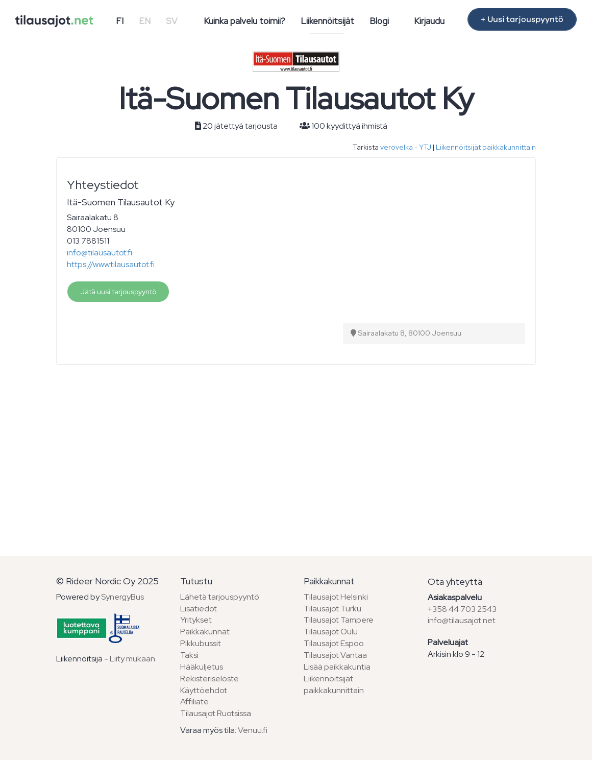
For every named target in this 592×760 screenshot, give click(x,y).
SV (172, 21)
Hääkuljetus (201, 666)
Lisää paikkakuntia (337, 666)
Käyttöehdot (203, 690)
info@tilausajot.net (462, 620)
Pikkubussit (200, 643)
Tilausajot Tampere (339, 619)
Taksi (189, 655)
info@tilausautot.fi (99, 252)
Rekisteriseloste (209, 678)
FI (120, 21)
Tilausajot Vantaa (335, 655)
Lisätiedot (198, 608)
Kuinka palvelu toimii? (244, 21)
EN (145, 21)
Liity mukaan (132, 658)
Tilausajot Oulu (331, 631)
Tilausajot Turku (332, 608)
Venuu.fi (252, 730)
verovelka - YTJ (405, 147)
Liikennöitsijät (327, 21)
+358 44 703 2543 (462, 609)
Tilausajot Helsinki (336, 596)
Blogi (379, 21)
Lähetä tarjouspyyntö (219, 596)
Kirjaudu (429, 21)
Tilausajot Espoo (334, 643)
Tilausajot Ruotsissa (215, 713)
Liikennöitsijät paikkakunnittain (486, 147)
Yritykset (196, 619)
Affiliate (194, 701)
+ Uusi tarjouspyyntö (522, 19)
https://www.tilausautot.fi (111, 264)
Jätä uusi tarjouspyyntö (118, 291)
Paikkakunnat (205, 631)
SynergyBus (122, 596)
